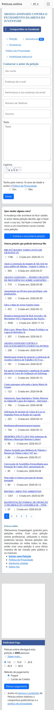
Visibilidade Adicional (19, 56)
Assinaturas (33, 39)
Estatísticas (13, 45)
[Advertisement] (27, 611)
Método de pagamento (16, 672)
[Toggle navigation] (48, 4)
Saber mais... (12, 656)
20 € (30, 662)
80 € (20, 666)
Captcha (7, 164)
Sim (14, 189)
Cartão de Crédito (20, 679)
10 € (19, 662)
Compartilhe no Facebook (21, 29)
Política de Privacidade (18, 50)
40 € (9, 666)
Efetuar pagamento (16, 686)
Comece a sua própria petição (27, 236)
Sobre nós (14, 566)
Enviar (8, 196)
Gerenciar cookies (18, 563)
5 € (9, 662)
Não (30, 189)
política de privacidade (20, 703)
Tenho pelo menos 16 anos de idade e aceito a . (23, 184)
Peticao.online (12, 4)
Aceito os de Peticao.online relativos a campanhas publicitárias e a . (25, 698)
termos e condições (28, 693)
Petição (11, 39)
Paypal (14, 675)
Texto (6, 122)
